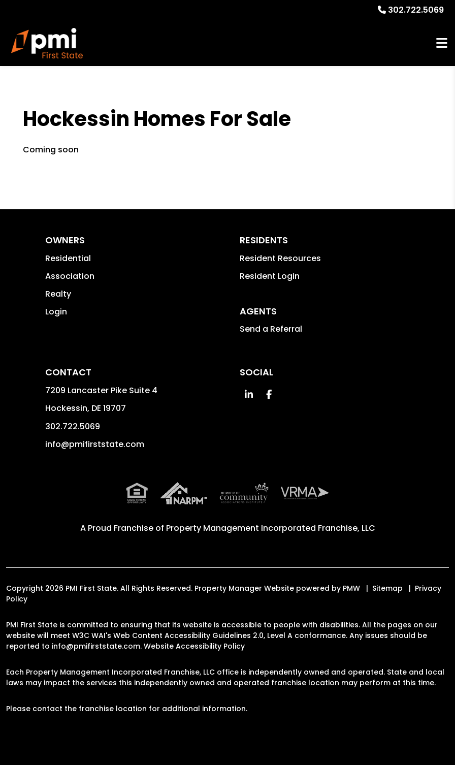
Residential (68, 258)
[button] (248, 394)
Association (69, 276)
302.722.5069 (416, 10)
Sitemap (387, 588)
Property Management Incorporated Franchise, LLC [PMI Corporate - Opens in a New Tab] (270, 528)
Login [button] (56, 311)
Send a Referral (271, 329)
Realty (58, 294)
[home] (47, 43)
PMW (351, 588)
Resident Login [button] (270, 276)
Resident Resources (280, 258)
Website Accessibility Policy (194, 646)
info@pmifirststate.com (94, 444)
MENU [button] (441, 43)
